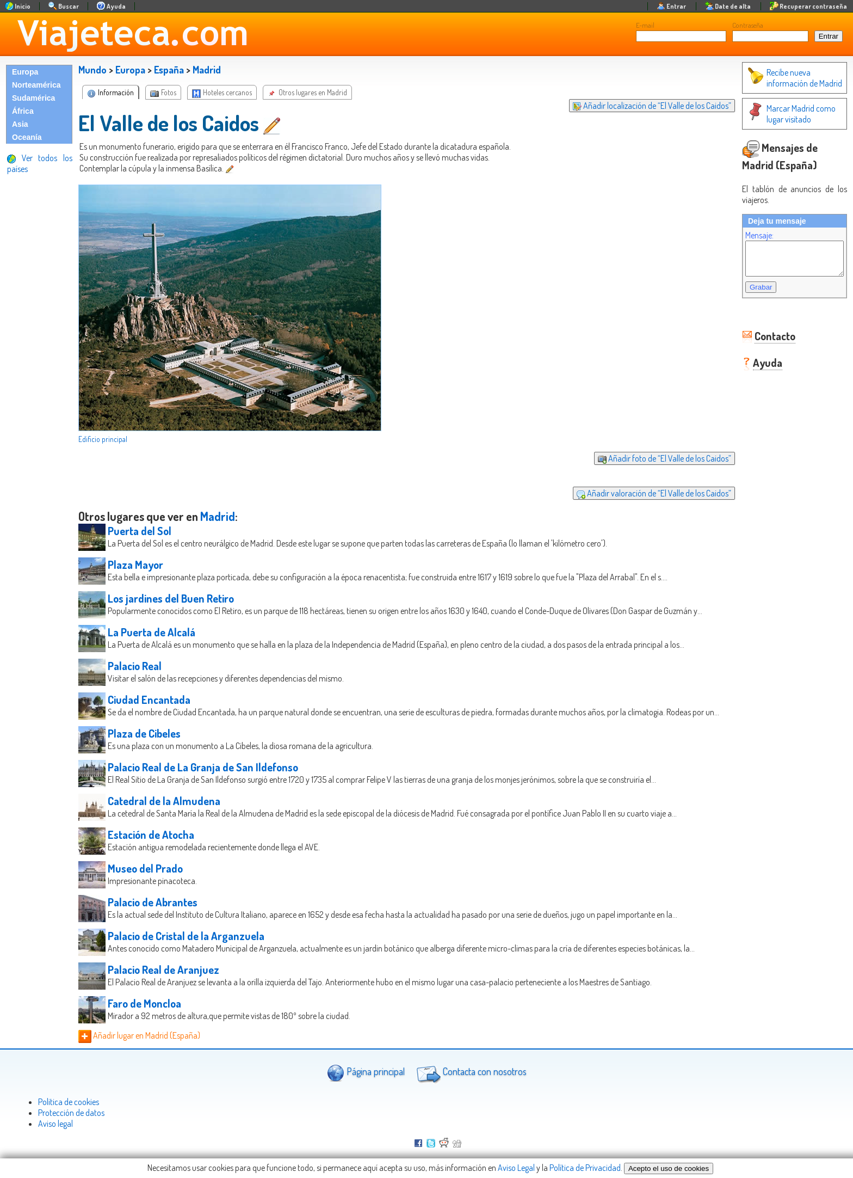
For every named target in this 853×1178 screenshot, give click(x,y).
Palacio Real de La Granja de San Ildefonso (203, 767)
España (169, 70)
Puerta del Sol (139, 531)
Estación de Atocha (151, 834)
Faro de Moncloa (144, 1003)
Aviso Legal (516, 1167)
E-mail (645, 25)
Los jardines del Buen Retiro (171, 598)
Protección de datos (71, 1112)
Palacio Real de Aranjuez (163, 969)
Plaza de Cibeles (144, 733)
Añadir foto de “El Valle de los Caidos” (653, 458)
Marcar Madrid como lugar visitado (780, 114)
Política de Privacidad (585, 1167)
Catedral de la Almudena (164, 801)
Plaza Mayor (135, 564)
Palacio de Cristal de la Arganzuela (186, 936)
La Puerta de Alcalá (151, 632)
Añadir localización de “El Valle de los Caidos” (641, 105)
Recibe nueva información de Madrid (783, 78)
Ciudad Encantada (149, 699)
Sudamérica (33, 98)
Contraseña (747, 25)
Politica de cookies (68, 1101)
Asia (20, 124)
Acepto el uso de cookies (668, 1168)
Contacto (764, 342)
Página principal (366, 1072)
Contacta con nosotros (470, 1073)
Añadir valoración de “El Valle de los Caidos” (643, 493)
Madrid (207, 70)
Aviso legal (55, 1123)
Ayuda (756, 369)
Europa (25, 72)
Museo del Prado (145, 868)
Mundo (92, 70)
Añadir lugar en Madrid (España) (139, 1035)
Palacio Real (135, 666)
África (23, 111)
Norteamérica (36, 85)
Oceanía (26, 137)
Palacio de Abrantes (152, 902)
